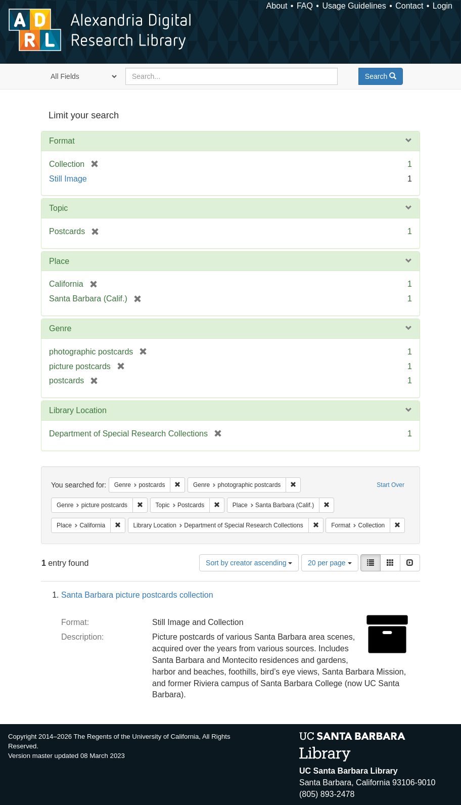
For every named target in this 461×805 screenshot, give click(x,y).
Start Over (390, 484)
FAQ (305, 6)
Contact (409, 6)
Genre (60, 328)
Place (59, 261)
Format (62, 141)
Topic (58, 208)
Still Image (68, 178)
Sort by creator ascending (249, 563)
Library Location (78, 410)
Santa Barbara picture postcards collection (137, 595)
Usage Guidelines (354, 6)
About (277, 6)
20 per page (330, 563)
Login (442, 6)
